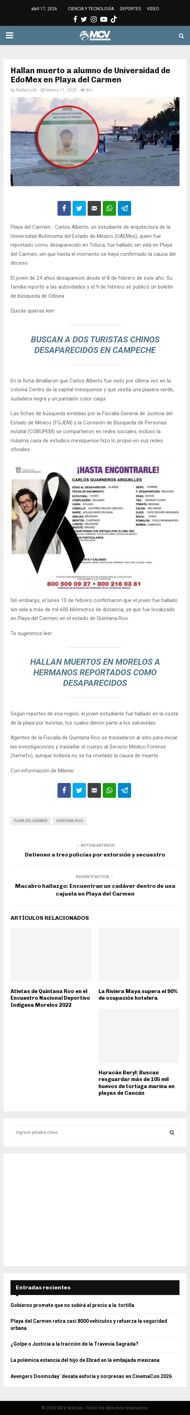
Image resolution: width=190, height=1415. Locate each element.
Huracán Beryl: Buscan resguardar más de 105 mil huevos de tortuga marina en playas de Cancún (137, 1083)
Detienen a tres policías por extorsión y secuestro (95, 854)
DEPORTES (130, 8)
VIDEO (153, 8)
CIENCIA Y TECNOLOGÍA (91, 8)
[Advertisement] (95, 1210)
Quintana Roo (69, 821)
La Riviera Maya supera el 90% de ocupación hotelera (138, 995)
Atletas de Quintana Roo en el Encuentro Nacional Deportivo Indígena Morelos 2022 (50, 998)
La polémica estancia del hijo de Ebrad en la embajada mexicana (85, 1360)
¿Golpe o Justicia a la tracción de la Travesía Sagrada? (74, 1344)
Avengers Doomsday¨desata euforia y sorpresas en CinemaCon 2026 (91, 1376)
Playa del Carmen (30, 821)
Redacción (26, 90)
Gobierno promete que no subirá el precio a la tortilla (73, 1305)
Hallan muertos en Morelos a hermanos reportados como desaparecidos (95, 672)
